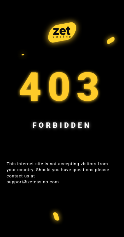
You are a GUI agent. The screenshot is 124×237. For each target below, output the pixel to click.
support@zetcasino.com (33, 181)
